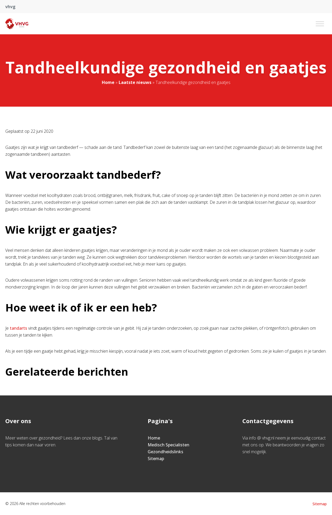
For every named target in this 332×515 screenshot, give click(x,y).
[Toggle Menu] (320, 23)
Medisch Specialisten (168, 445)
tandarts (18, 328)
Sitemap (156, 458)
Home (108, 82)
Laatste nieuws (135, 82)
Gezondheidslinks (165, 452)
